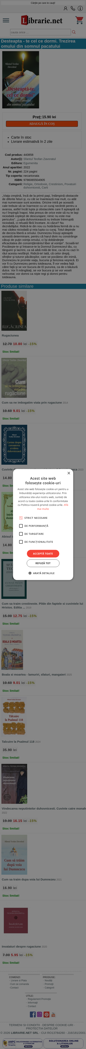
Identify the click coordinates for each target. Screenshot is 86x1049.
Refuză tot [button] (42, 563)
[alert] (43, 524)
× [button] (68, 473)
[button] (42, 573)
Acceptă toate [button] (43, 553)
